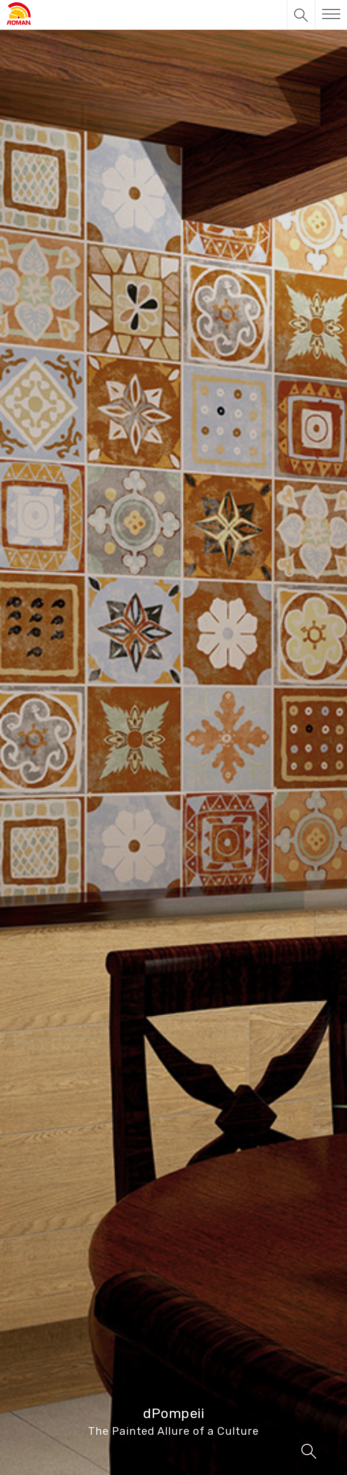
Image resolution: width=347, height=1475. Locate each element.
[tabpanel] (173, 737)
